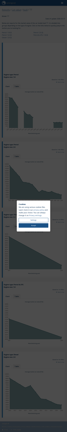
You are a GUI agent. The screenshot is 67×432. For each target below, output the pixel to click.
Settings (33, 220)
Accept (33, 225)
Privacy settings (35, 215)
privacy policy (38, 210)
